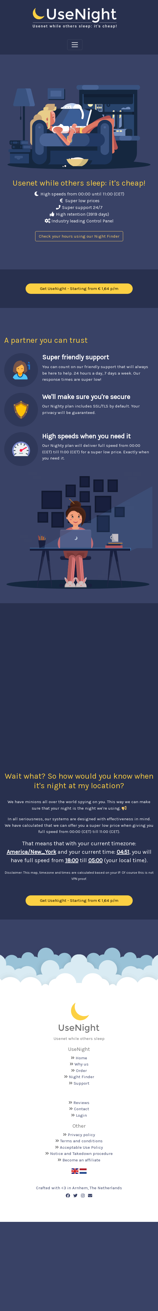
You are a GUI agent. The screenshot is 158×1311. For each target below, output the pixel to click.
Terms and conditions (81, 1140)
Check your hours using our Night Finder (79, 236)
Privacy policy (81, 1134)
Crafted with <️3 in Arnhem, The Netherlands (79, 1187)
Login (81, 1115)
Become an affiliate (81, 1160)
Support (81, 1083)
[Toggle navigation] (74, 44)
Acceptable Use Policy (81, 1147)
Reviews (81, 1102)
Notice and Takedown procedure (81, 1153)
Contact (81, 1108)
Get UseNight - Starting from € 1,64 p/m (79, 288)
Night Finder (81, 1076)
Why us (82, 1064)
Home (81, 1057)
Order (81, 1070)
